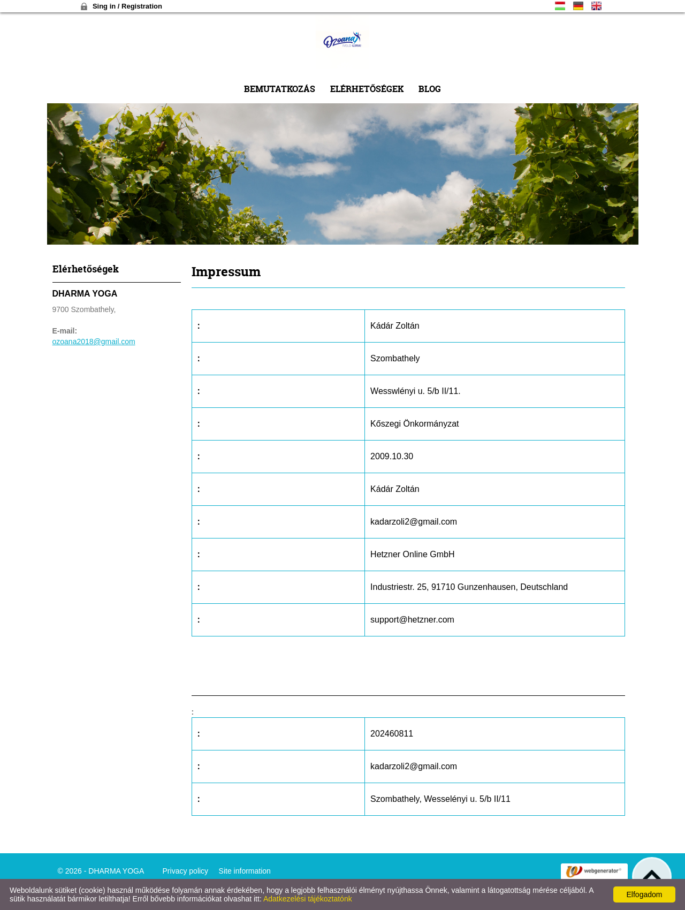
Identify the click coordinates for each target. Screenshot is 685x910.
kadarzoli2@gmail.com (413, 521)
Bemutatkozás (279, 88)
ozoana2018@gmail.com (93, 341)
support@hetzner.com (412, 619)
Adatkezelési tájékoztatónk (307, 898)
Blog (429, 88)
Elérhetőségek (367, 88)
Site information (245, 871)
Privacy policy (186, 871)
